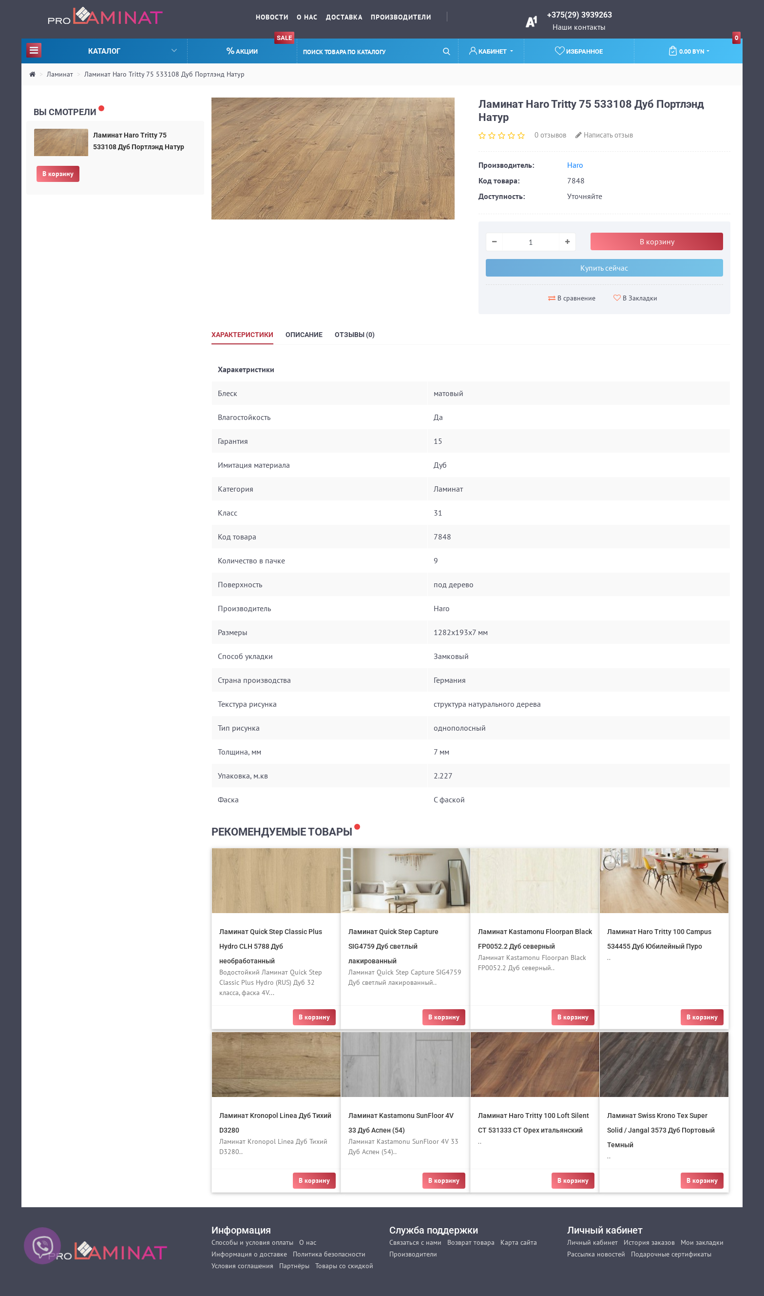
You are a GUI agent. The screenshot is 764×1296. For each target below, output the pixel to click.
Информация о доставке (249, 1254)
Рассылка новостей (596, 1254)
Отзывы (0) (355, 335)
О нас (307, 17)
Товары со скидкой (344, 1265)
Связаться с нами (415, 1242)
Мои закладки (702, 1242)
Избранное (579, 51)
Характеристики (242, 335)
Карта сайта (518, 1242)
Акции (260, 47)
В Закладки (635, 298)
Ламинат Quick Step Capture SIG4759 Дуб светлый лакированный (393, 946)
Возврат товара (471, 1242)
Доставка (344, 17)
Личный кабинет (592, 1242)
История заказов (649, 1242)
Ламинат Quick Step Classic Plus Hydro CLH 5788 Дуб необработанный (270, 946)
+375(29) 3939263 (579, 15)
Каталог (101, 50)
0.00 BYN (704, 47)
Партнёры (294, 1265)
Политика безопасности (329, 1254)
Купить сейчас (604, 268)
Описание (304, 335)
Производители (401, 17)
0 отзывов (550, 135)
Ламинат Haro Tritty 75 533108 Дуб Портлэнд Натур (164, 74)
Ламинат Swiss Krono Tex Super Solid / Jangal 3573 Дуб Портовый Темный (661, 1130)
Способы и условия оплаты (252, 1242)
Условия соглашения (242, 1265)
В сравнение (571, 298)
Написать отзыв (604, 135)
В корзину (58, 173)
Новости (272, 17)
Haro (575, 165)
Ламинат (60, 74)
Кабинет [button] (488, 51)
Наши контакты (579, 27)
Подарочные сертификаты (671, 1254)
